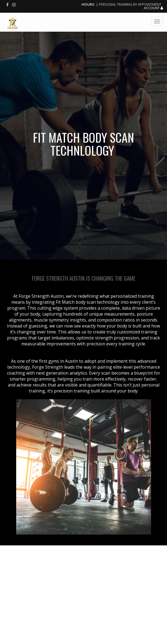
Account (153, 8)
